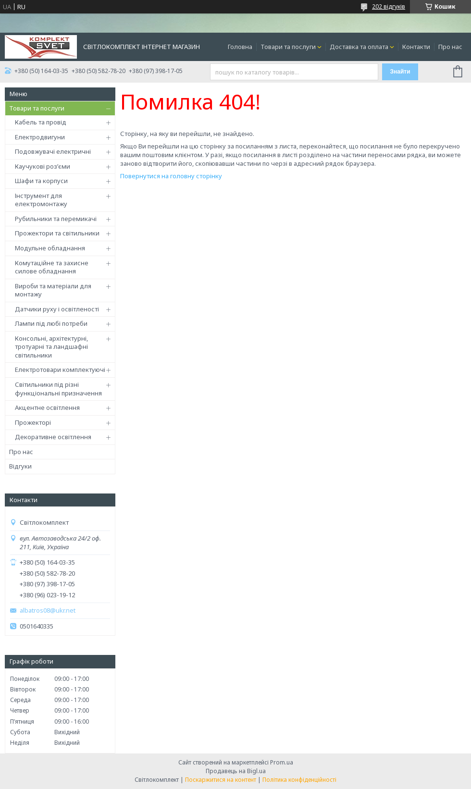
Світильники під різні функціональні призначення (58, 388)
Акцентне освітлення (47, 407)
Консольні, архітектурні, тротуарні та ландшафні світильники (51, 346)
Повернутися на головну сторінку (171, 176)
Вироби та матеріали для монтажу (53, 290)
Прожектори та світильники (57, 233)
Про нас (450, 46)
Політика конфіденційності (299, 780)
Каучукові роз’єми (42, 166)
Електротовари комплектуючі (60, 369)
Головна (240, 46)
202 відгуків (388, 6)
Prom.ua (281, 762)
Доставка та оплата (359, 46)
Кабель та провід (40, 122)
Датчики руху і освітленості (57, 309)
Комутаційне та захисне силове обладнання (51, 267)
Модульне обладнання (50, 248)
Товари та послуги (288, 46)
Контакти (416, 46)
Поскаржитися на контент (220, 780)
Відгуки (20, 466)
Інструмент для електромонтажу (41, 200)
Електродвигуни (40, 137)
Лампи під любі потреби (51, 323)
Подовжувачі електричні (53, 151)
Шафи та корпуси (41, 180)
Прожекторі (33, 422)
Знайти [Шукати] (400, 71)
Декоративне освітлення (53, 436)
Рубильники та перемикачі (56, 218)
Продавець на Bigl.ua (236, 771)
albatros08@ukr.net (47, 610)
